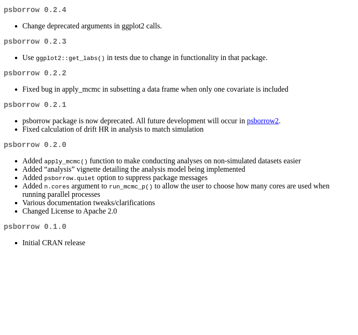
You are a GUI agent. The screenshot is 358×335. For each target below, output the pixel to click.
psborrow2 (263, 128)
